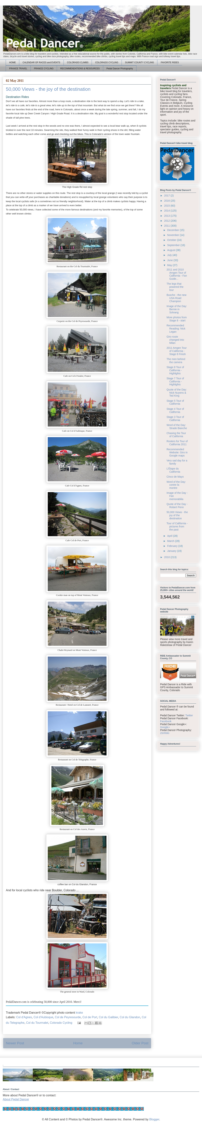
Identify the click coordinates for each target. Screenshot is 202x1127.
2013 (167, 215)
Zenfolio (164, 733)
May (170, 265)
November (173, 235)
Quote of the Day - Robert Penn (177, 506)
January (172, 550)
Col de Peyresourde (68, 1017)
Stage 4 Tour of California (175, 410)
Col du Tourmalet (37, 1022)
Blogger (154, 1119)
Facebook (165, 721)
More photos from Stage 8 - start (177, 319)
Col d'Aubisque (43, 1017)
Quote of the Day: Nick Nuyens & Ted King (177, 392)
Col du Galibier (108, 1017)
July (169, 255)
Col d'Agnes (24, 1017)
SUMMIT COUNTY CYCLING (139, 62)
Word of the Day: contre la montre (176, 485)
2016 (167, 200)
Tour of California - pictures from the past (177, 526)
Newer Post (15, 1043)
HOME (12, 62)
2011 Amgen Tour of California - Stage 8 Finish (177, 351)
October (172, 240)
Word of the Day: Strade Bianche (177, 427)
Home (78, 1043)
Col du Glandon (130, 1017)
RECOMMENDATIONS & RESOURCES (80, 68)
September (173, 245)
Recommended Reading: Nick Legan (176, 328)
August (171, 250)
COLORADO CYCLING (106, 62)
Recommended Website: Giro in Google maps (177, 452)
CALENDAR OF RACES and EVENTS (41, 62)
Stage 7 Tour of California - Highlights (175, 381)
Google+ (165, 727)
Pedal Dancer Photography (120, 68)
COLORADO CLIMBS (78, 62)
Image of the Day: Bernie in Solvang (177, 309)
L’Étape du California (173, 470)
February (172, 545)
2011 (167, 225)
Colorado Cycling (61, 1022)
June (170, 260)
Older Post (140, 1043)
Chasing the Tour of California (176, 435)
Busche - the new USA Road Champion (176, 298)
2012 (167, 220)
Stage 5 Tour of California (175, 402)
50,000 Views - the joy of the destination (177, 515)
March (171, 541)
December (173, 230)
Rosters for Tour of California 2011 (177, 443)
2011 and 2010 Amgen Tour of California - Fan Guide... (177, 274)
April (170, 535)
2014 (167, 210)
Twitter (189, 715)
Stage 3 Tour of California (175, 418)
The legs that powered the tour (175, 286)
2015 (167, 205)
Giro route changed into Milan (175, 339)
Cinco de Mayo (175, 476)
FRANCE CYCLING (43, 68)
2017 (167, 195)
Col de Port (89, 1017)
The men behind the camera (176, 361)
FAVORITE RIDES (170, 62)
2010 (167, 557)
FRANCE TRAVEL (18, 68)
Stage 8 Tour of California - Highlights (175, 370)
